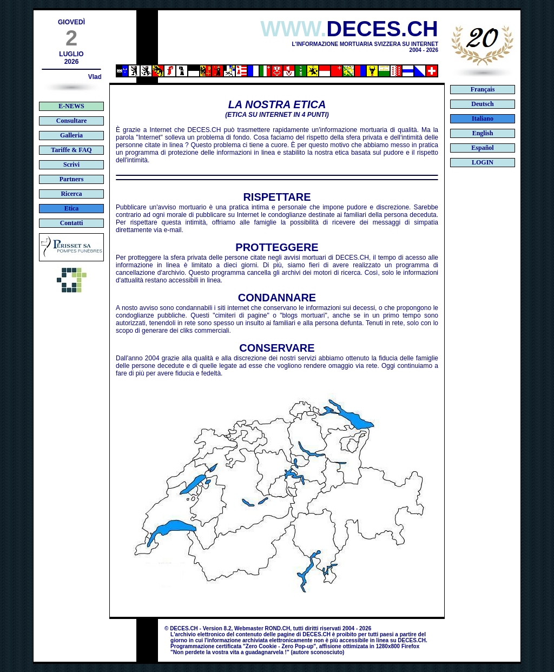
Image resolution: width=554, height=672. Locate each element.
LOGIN (482, 162)
